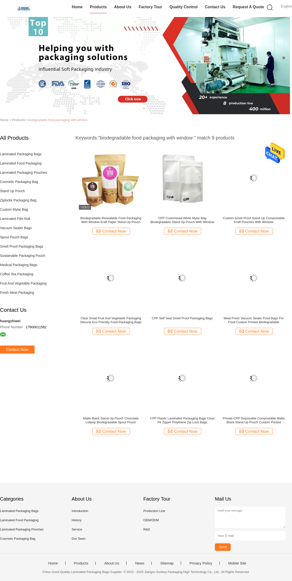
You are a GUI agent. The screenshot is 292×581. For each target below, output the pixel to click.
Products (98, 7)
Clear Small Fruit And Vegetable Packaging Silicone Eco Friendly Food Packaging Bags (110, 320)
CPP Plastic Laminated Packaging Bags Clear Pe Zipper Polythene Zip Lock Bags (182, 420)
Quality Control (183, 7)
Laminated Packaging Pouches (23, 172)
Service (77, 529)
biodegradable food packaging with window (57, 120)
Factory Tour (150, 7)
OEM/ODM (151, 520)
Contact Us (215, 7)
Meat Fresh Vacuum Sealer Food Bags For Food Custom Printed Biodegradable (254, 320)
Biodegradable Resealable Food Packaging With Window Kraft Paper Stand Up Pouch (110, 220)
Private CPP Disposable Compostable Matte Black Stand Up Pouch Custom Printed (254, 420)
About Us (122, 7)
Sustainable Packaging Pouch (22, 256)
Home (77, 7)
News (139, 563)
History (76, 520)
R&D (146, 529)
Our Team (78, 538)
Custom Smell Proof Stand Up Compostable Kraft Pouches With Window (254, 220)
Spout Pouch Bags (14, 237)
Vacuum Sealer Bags (16, 228)
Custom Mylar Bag (14, 209)
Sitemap (166, 563)
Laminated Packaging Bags (20, 154)
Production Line (154, 511)
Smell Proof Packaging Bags (21, 246)
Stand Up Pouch (12, 191)
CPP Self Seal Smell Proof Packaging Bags (182, 318)
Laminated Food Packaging (20, 163)
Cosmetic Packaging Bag (19, 182)
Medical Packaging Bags (18, 265)
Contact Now (17, 349)
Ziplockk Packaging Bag (18, 200)
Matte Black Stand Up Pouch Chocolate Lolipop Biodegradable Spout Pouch (110, 420)
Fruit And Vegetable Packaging (23, 283)
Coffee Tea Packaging (16, 274)
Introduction (80, 511)
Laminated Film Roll (15, 219)
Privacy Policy (201, 563)
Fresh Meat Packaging (17, 293)
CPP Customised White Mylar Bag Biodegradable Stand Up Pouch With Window (182, 220)
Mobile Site (237, 563)
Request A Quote (248, 7)
